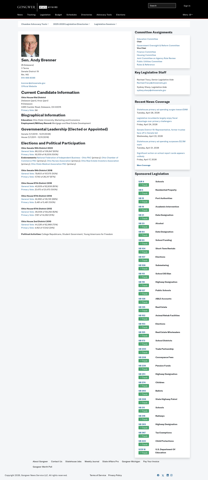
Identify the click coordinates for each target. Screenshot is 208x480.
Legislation (45, 14)
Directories (86, 14)
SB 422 (142, 441)
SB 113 (141, 273)
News (20, 14)
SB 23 (141, 223)
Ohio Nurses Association (59, 160)
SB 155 (141, 332)
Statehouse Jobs (73, 461)
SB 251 (141, 374)
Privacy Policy (115, 475)
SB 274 (142, 382)
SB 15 (141, 198)
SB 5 (140, 190)
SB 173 (141, 340)
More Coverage (143, 165)
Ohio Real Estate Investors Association (100, 160)
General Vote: (28, 151)
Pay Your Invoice (151, 461)
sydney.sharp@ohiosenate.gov (151, 90)
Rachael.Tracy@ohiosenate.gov (152, 82)
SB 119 (141, 282)
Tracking (31, 14)
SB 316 (141, 416)
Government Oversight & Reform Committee (158, 45)
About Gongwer (40, 461)
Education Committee (147, 39)
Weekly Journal (92, 461)
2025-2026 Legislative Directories (70, 24)
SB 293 (142, 390)
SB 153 (141, 323)
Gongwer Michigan (131, 461)
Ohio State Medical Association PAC (49, 164)
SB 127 (141, 290)
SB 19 (141, 206)
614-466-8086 (28, 77)
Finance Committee (146, 51)
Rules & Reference (146, 64)
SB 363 (142, 424)
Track (144, 185)
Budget (58, 14)
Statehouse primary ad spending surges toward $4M (162, 109)
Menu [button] (187, 14)
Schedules (71, 14)
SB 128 (141, 298)
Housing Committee (146, 55)
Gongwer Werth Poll (42, 466)
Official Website (29, 86)
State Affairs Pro (110, 461)
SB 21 (141, 215)
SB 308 (142, 399)
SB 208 (142, 357)
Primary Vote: (28, 110)
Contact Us (56, 461)
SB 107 (141, 256)
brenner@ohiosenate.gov (33, 83)
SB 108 (142, 265)
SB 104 (141, 248)
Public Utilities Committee (149, 61)
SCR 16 (142, 449)
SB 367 (142, 432)
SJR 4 (141, 181)
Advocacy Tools (104, 14)
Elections (120, 14)
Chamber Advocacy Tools (34, 24)
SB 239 (142, 365)
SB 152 (141, 315)
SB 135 (141, 307)
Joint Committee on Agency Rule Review (156, 58)
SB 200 (142, 349)
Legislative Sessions (104, 24)
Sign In (187, 5)
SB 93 (141, 240)
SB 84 (141, 231)
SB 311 (141, 407)
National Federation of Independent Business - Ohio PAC (64, 157)
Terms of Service (98, 475)
